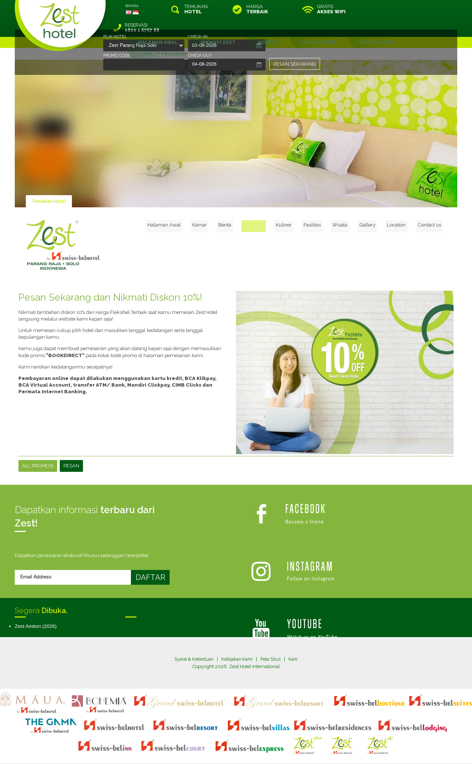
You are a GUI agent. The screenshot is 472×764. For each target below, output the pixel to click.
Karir (296, 640)
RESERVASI (407, 9)
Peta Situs (273, 640)
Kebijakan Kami (237, 640)
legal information (239, 743)
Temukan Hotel (50, 183)
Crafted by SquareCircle (278, 749)
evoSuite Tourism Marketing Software (213, 749)
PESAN (71, 447)
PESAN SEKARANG (294, 64)
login (264, 743)
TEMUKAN (196, 9)
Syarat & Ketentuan (192, 640)
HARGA (257, 9)
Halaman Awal (196, 205)
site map (211, 743)
